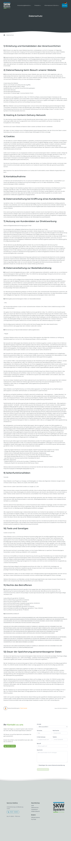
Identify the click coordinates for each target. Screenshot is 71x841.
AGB (32, 805)
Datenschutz (34, 807)
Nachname (56, 730)
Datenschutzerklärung (58, 765)
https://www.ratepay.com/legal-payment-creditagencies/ (22, 437)
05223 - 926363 (10, 746)
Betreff (39, 743)
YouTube (33, 819)
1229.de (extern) (35, 817)
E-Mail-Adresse (41, 737)
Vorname (39, 730)
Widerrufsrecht (35, 811)
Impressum (34, 809)
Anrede (39, 724)
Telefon (55, 737)
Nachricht (40, 750)
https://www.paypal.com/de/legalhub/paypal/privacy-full (19, 468)
